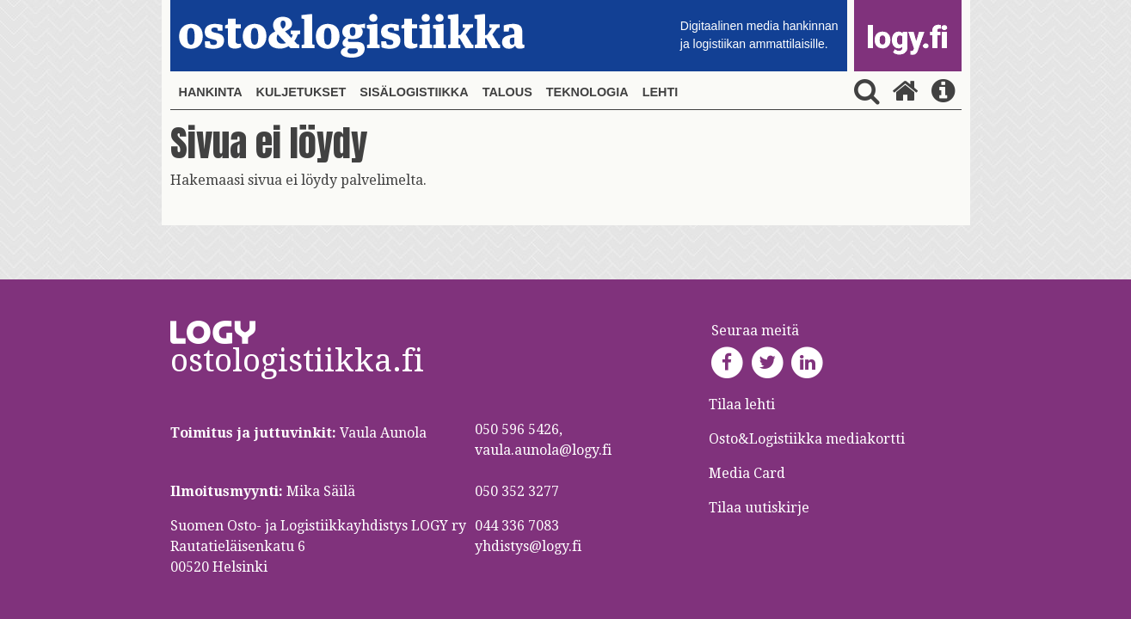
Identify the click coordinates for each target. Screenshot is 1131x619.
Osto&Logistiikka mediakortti (807, 439)
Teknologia (587, 92)
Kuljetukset (301, 92)
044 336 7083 (517, 526)
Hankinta (211, 92)
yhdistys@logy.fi (528, 546)
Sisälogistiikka (414, 92)
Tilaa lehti (742, 404)
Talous (507, 92)
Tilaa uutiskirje (759, 507)
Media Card (749, 473)
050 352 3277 (517, 491)
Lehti (660, 92)
